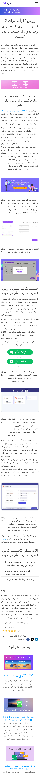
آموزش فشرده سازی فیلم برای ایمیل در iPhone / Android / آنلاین (20, 767)
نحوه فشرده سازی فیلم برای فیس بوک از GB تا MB (18, 675)
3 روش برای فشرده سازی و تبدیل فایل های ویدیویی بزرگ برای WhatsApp (18, 718)
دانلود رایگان (24, 352)
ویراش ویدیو (16, 9)
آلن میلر (8, 623)
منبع (7, 9)
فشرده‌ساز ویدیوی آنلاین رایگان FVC (14, 111)
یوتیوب (3, 539)
